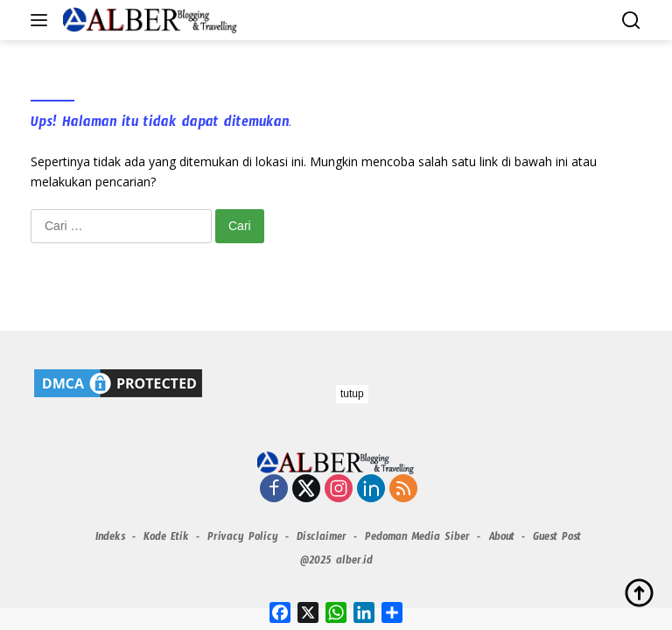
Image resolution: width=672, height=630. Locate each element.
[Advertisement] (336, 507)
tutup (352, 394)
